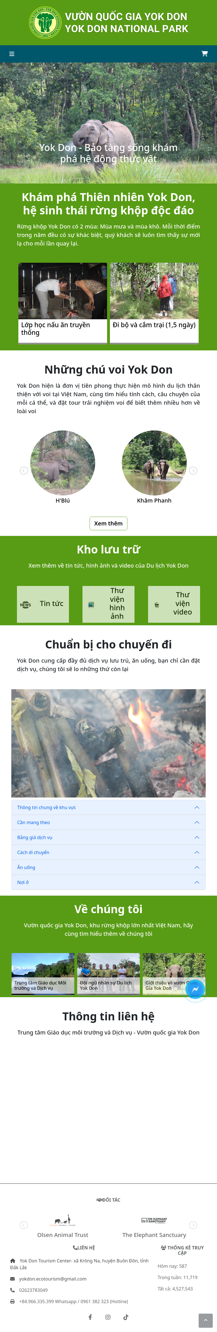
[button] (90, 1317)
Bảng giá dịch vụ (36, 837)
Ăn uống (28, 867)
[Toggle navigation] (12, 54)
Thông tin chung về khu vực (48, 807)
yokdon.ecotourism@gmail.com (48, 1279)
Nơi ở (24, 882)
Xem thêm (108, 522)
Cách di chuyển (35, 852)
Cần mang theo (35, 822)
